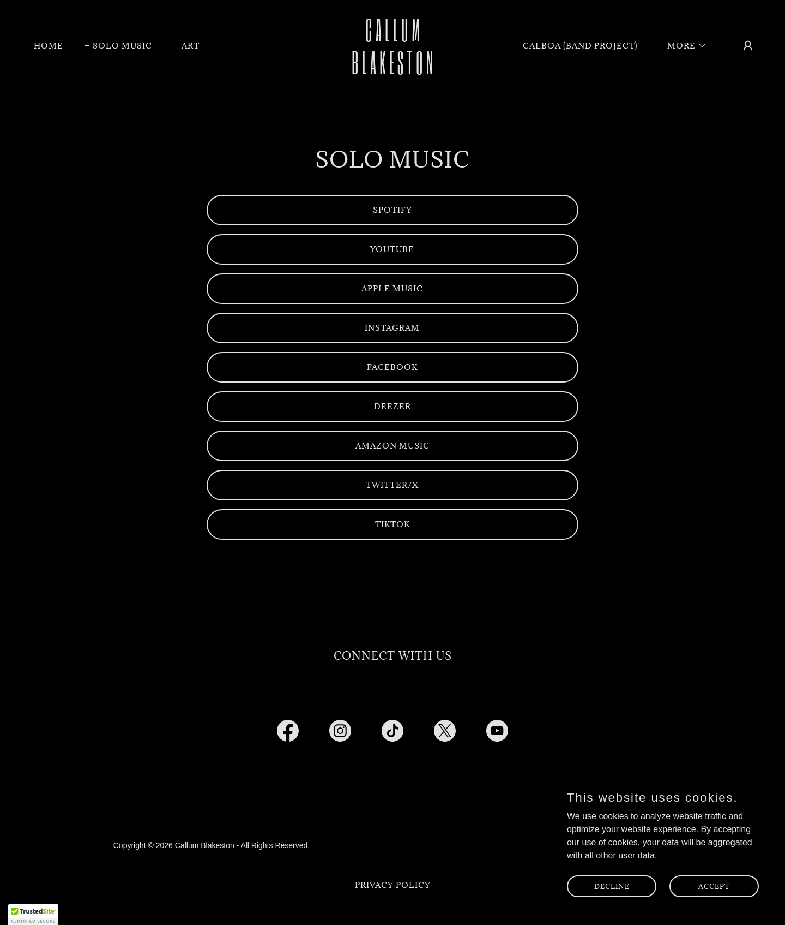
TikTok (392, 524)
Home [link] (48, 45)
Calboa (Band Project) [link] (580, 45)
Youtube (392, 249)
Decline (612, 885)
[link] (392, 71)
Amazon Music (392, 445)
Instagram (392, 328)
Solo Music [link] (122, 45)
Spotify (392, 210)
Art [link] (191, 45)
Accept (714, 885)
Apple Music (392, 288)
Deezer (392, 406)
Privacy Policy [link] (393, 885)
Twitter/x (392, 485)
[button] (683, 45)
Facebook (392, 367)
